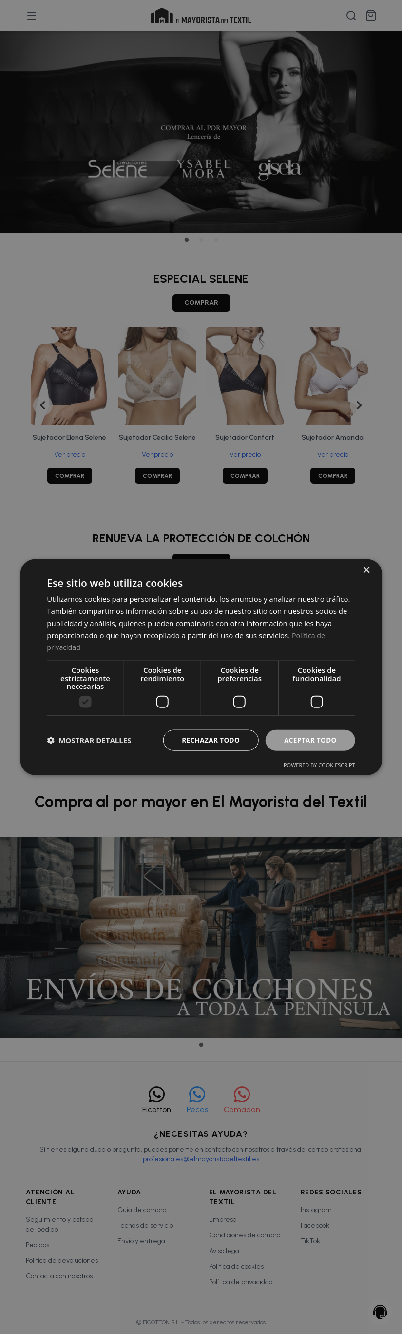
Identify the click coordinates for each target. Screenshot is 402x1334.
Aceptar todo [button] (309, 739)
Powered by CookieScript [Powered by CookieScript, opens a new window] (319, 764)
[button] (89, 740)
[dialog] (201, 667)
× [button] (366, 570)
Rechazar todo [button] (208, 739)
